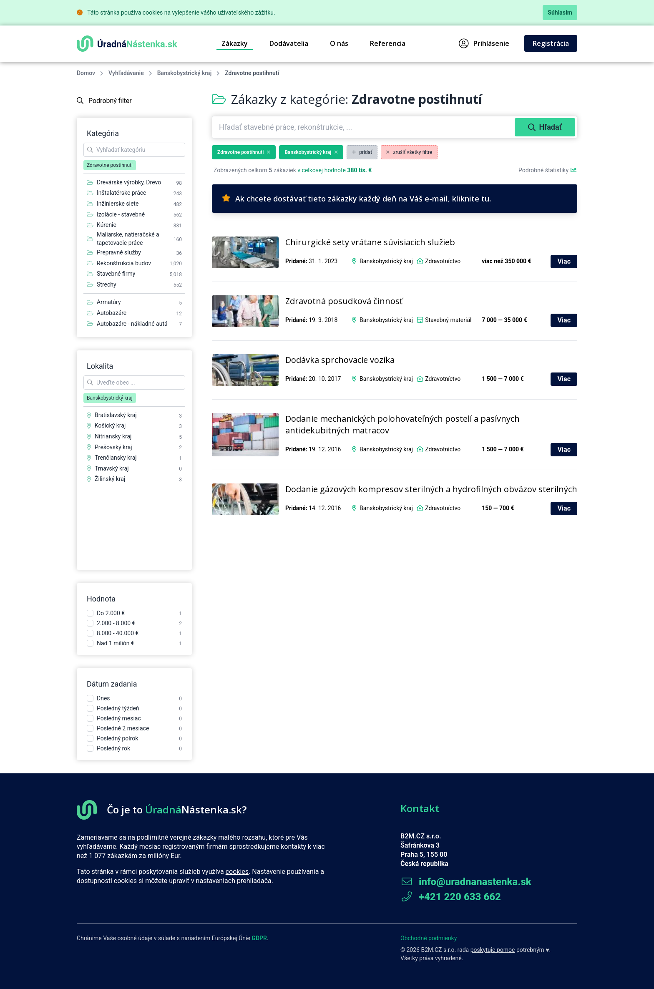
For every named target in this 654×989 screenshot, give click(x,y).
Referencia (387, 43)
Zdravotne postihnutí (243, 152)
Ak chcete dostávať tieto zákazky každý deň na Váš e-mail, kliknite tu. (356, 199)
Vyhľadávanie (126, 73)
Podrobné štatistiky (547, 170)
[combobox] (364, 127)
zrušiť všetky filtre (409, 152)
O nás (339, 43)
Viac (564, 261)
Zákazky (234, 43)
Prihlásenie (484, 43)
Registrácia (551, 43)
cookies (237, 872)
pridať (362, 152)
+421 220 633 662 (450, 897)
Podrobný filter (104, 101)
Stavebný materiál (448, 320)
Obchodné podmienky (428, 938)
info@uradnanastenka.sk (465, 882)
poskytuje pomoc (492, 949)
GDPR (259, 938)
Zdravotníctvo (442, 261)
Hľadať (545, 127)
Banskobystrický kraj (184, 73)
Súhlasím (560, 12)
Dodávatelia (288, 43)
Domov (86, 73)
